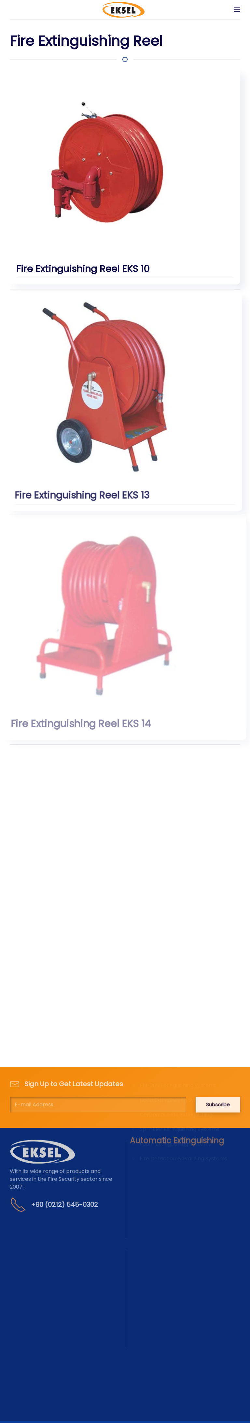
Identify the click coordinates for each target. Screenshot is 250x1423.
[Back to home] (123, 10)
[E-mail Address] (98, 1097)
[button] (237, 10)
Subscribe (218, 1097)
